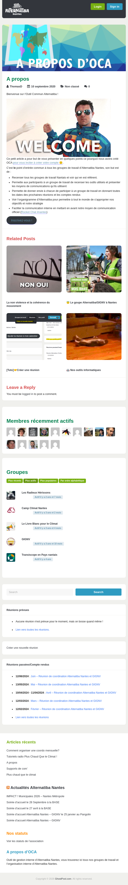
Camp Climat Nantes (34, 508)
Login (98, 6)
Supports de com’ (17, 768)
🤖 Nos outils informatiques (83, 370)
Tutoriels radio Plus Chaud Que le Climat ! (32, 756)
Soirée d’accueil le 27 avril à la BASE (29, 808)
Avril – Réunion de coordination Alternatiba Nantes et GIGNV (81, 692)
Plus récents (14, 481)
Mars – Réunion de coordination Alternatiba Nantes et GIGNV (66, 700)
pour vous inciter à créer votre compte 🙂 (38, 162)
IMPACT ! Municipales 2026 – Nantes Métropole (35, 796)
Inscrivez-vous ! (21, 220)
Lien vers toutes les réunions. (32, 629)
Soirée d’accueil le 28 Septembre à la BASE (33, 802)
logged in (27, 394)
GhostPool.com (63, 878)
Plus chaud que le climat (21, 774)
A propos (12, 762)
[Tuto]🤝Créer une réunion (23, 370)
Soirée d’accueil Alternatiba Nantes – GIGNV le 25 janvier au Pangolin (49, 814)
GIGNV (26, 539)
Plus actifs (30, 481)
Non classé (72, 86)
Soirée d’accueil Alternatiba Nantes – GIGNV (33, 820)
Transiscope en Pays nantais (39, 554)
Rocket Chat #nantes (34, 212)
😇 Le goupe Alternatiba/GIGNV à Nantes (91, 302)
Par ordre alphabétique (72, 481)
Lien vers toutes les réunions (32, 717)
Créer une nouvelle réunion (22, 647)
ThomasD (16, 86)
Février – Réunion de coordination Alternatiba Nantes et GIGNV (67, 709)
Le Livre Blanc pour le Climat (39, 523)
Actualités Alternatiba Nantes (37, 788)
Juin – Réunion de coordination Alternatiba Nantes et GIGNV (66, 676)
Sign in (114, 6)
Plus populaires (48, 481)
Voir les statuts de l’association (25, 841)
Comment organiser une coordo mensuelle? (33, 750)
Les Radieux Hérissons (36, 492)
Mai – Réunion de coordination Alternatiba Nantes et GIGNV (65, 684)
